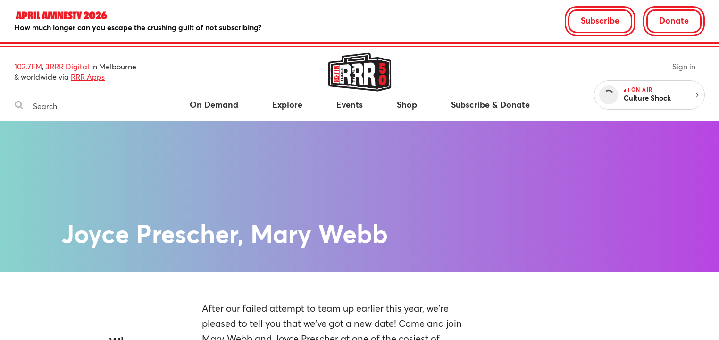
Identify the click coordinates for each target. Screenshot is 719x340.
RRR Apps (88, 77)
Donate (674, 20)
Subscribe (600, 20)
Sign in (683, 66)
